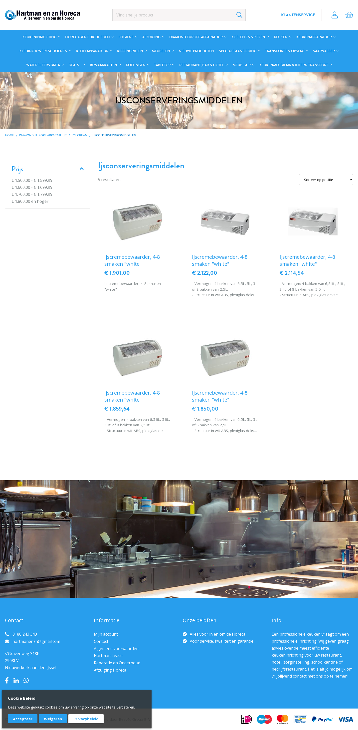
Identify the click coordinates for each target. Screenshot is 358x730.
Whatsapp (26, 681)
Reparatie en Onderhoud (117, 663)
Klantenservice (298, 15)
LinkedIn (16, 681)
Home (9, 135)
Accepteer (22, 718)
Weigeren (53, 718)
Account (335, 14)
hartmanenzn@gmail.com (36, 641)
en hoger (29, 201)
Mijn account (106, 634)
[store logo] (42, 15)
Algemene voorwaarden (116, 648)
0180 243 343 (24, 634)
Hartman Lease (108, 655)
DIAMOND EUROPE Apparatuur (43, 135)
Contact (101, 641)
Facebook (7, 681)
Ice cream (79, 135)
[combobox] (179, 15)
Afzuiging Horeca (110, 670)
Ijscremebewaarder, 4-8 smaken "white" (132, 260)
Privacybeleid (86, 718)
